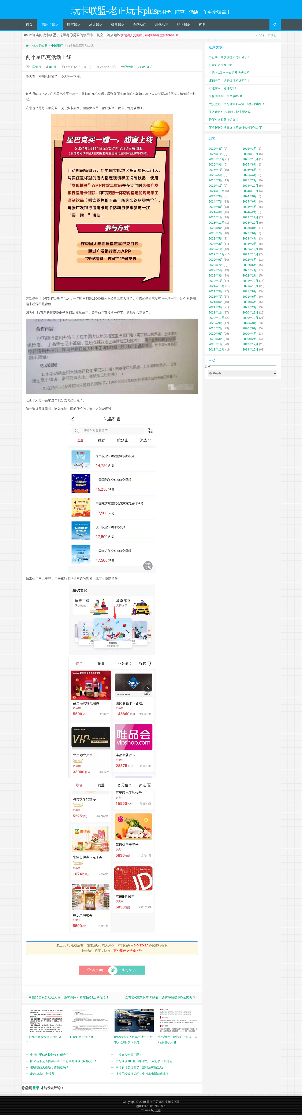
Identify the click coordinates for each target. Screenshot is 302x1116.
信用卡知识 (50, 25)
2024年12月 (250, 186)
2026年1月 (216, 154)
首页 (29, 25)
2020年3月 (216, 339)
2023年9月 (216, 228)
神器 (202, 25)
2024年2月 (250, 212)
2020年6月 (250, 329)
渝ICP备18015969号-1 (151, 1106)
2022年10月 (250, 255)
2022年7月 (216, 265)
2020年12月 (250, 313)
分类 (207, 367)
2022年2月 (250, 276)
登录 (262, 35)
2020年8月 (250, 323)
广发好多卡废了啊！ (129, 1055)
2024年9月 (216, 197)
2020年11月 (217, 318)
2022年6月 (250, 265)
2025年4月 (250, 175)
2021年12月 (250, 281)
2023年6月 (250, 234)
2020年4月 (250, 334)
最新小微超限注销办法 (223, 120)
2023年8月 (250, 228)
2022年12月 (250, 249)
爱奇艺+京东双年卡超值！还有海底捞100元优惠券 (160, 998)
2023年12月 (250, 218)
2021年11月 (217, 286)
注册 (273, 35)
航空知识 (74, 25)
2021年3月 (216, 307)
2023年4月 (250, 239)
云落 (158, 1111)
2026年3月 (250, 149)
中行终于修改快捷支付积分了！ (51, 1055)
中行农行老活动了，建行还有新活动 (139, 1068)
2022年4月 (250, 270)
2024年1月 (216, 218)
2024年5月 (216, 207)
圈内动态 (139, 25)
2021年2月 (250, 307)
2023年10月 (250, 223)
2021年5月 (216, 302)
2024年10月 (250, 191)
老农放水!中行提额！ (44, 1074)
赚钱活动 (161, 25)
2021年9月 (216, 292)
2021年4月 (250, 302)
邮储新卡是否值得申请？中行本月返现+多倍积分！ (63, 1061)
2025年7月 (216, 170)
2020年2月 (250, 339)
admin (53, 67)
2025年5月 (216, 175)
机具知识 (117, 25)
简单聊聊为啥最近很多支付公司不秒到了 (235, 128)
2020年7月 (216, 329)
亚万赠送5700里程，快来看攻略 (230, 112)
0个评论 (147, 67)
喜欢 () (95, 970)
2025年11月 (217, 160)
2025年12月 (250, 154)
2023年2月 (250, 244)
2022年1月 (216, 281)
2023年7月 (216, 234)
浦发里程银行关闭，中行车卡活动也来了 (142, 1074)
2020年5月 (216, 334)
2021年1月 (216, 313)
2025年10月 (250, 160)
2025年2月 (250, 181)
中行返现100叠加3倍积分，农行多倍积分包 (144, 1061)
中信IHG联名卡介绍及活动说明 (229, 73)
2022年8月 (250, 260)
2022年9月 (216, 260)
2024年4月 (250, 207)
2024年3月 (216, 212)
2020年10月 (250, 318)
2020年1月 (216, 344)
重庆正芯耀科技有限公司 (163, 1102)
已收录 (128, 67)
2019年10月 (250, 350)
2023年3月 (216, 244)
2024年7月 (216, 202)
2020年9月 (216, 323)
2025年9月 (216, 165)
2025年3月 (216, 181)
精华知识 (183, 25)
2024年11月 (217, 191)
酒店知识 (95, 25)
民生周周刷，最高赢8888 (225, 97)
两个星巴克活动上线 (48, 58)
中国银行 (57, 46)
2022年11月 (217, 255)
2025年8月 (250, 165)
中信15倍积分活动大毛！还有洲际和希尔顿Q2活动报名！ (69, 998)
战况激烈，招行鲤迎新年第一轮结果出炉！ (237, 104)
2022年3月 (216, 276)
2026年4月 (216, 149)
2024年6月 (250, 202)
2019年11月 (217, 350)
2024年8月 (250, 197)
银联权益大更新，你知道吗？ (49, 1068)
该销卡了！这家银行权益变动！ (229, 81)
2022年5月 (216, 270)
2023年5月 (216, 239)
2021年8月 (250, 292)
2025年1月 (216, 186)
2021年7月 (216, 297)
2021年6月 (250, 297)
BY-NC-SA (141, 946)
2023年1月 (216, 249)
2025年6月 (250, 170)
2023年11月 (217, 223)
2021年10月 (250, 286)
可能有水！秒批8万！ (223, 89)
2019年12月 (250, 344)
